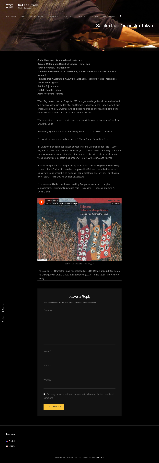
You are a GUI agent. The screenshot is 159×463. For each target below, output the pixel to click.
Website (48, 380)
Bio (23, 16)
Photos (94, 16)
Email (47, 365)
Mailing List (109, 16)
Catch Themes (98, 457)
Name (47, 351)
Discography (36, 16)
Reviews (67, 16)
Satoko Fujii (28, 5)
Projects (53, 16)
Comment (49, 310)
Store (81, 16)
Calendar (11, 16)
